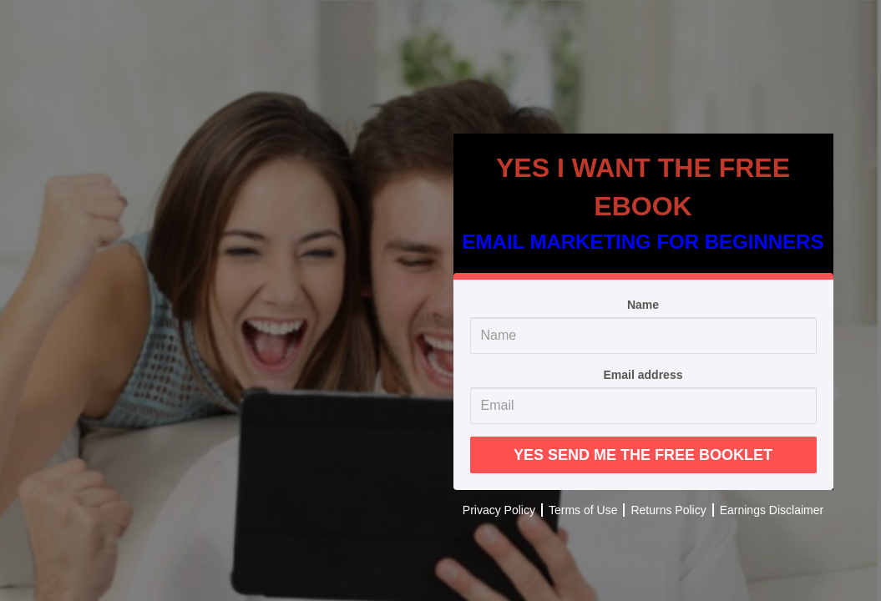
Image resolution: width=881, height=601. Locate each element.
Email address (643, 374)
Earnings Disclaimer (771, 510)
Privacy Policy (499, 510)
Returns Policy (668, 510)
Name (643, 304)
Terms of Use (583, 510)
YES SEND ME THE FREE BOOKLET (643, 455)
